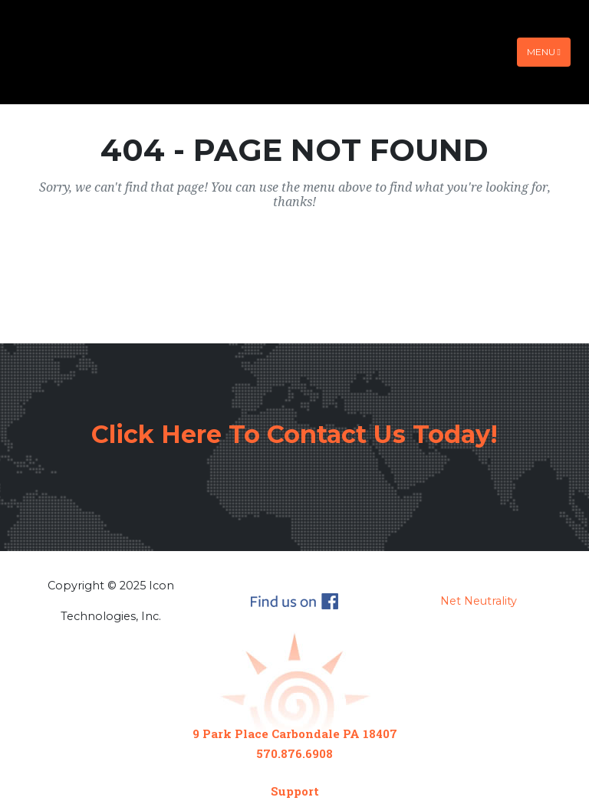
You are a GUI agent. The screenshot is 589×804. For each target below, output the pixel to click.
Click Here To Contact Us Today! (294, 434)
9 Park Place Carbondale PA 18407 (294, 733)
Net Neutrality (478, 601)
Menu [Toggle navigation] (544, 51)
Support (295, 791)
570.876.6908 (294, 753)
